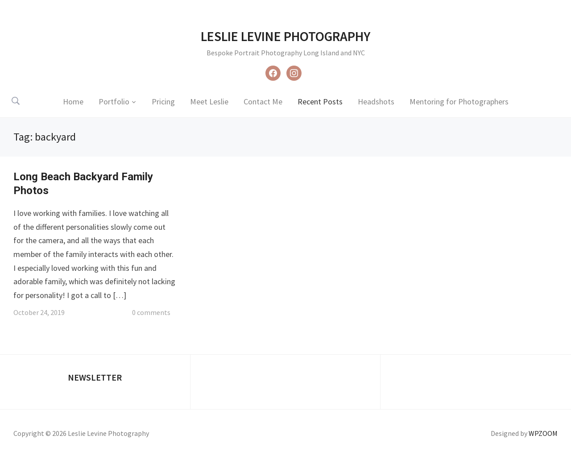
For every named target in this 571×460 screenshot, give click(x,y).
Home (73, 101)
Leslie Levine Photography (285, 36)
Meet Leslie (209, 101)
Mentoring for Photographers (459, 101)
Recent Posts (320, 101)
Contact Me (263, 101)
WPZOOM (543, 433)
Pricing (163, 101)
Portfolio (114, 101)
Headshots (376, 101)
